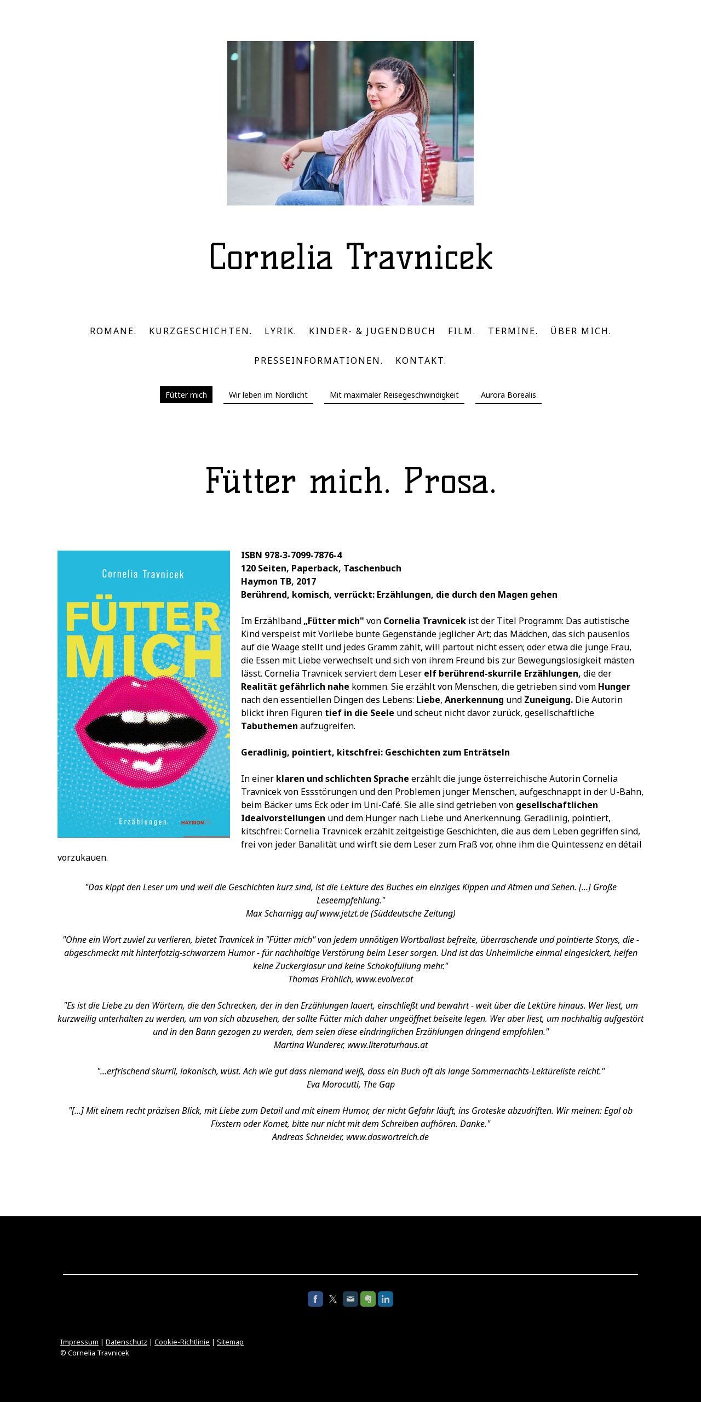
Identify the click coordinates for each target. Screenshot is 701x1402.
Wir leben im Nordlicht (268, 395)
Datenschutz (126, 1342)
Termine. (513, 331)
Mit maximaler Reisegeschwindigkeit (394, 395)
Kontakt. (421, 360)
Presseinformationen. (318, 360)
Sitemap (230, 1342)
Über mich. (581, 331)
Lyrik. (281, 331)
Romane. (113, 331)
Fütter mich (186, 395)
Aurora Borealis (508, 395)
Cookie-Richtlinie (182, 1342)
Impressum (79, 1342)
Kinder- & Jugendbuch (372, 331)
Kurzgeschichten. (200, 331)
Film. (462, 331)
